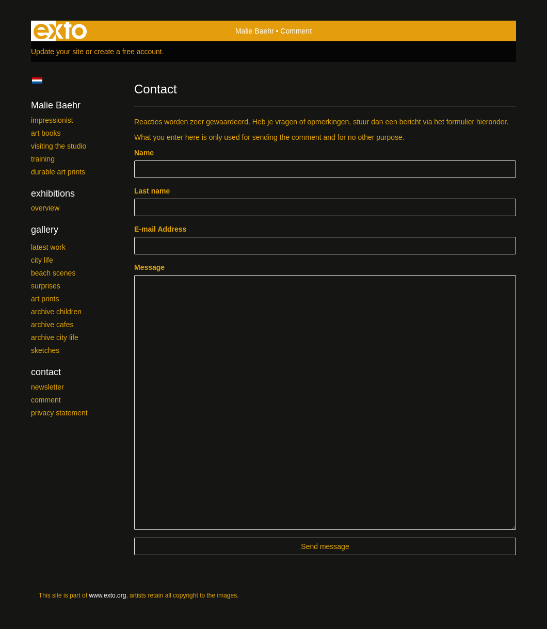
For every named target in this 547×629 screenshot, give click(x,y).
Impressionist (52, 120)
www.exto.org (107, 595)
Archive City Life (54, 337)
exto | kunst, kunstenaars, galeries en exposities (60, 31)
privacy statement (59, 413)
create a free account (128, 51)
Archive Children (56, 312)
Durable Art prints (58, 172)
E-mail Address (160, 229)
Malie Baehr (254, 31)
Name (144, 153)
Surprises (45, 286)
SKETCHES (45, 350)
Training (43, 159)
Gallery (44, 229)
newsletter (47, 387)
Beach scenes (53, 273)
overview (45, 208)
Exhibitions (53, 193)
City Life (42, 260)
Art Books (46, 133)
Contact (46, 372)
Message (149, 267)
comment (46, 400)
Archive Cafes (52, 324)
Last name (152, 191)
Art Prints (45, 299)
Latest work (48, 247)
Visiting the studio (58, 146)
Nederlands (37, 80)
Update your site (57, 51)
